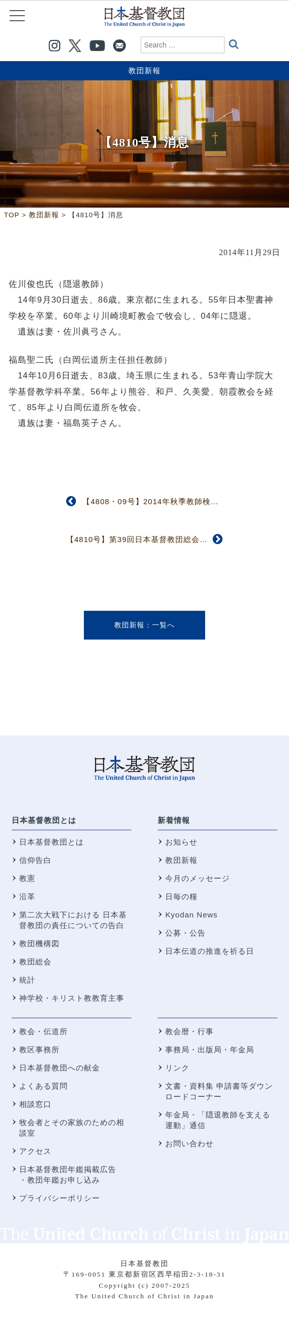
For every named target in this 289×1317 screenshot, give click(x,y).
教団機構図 (39, 943)
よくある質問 (43, 1086)
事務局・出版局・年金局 (209, 1049)
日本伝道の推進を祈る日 (209, 951)
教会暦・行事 (189, 1031)
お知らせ (181, 842)
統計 (27, 979)
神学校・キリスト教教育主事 (71, 998)
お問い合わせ (189, 1143)
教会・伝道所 (43, 1031)
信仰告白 (35, 860)
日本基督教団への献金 (59, 1067)
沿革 (27, 896)
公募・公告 (185, 933)
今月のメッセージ (197, 878)
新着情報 (174, 820)
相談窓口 (35, 1104)
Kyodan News (191, 914)
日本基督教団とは (44, 820)
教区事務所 (39, 1049)
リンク (177, 1067)
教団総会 (35, 961)
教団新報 (144, 70)
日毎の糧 (181, 896)
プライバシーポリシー (59, 1198)
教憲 (27, 878)
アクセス (35, 1151)
